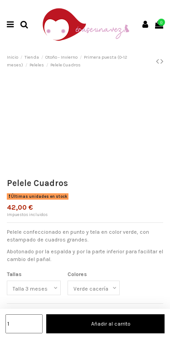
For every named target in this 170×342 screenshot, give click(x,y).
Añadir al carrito (105, 324)
